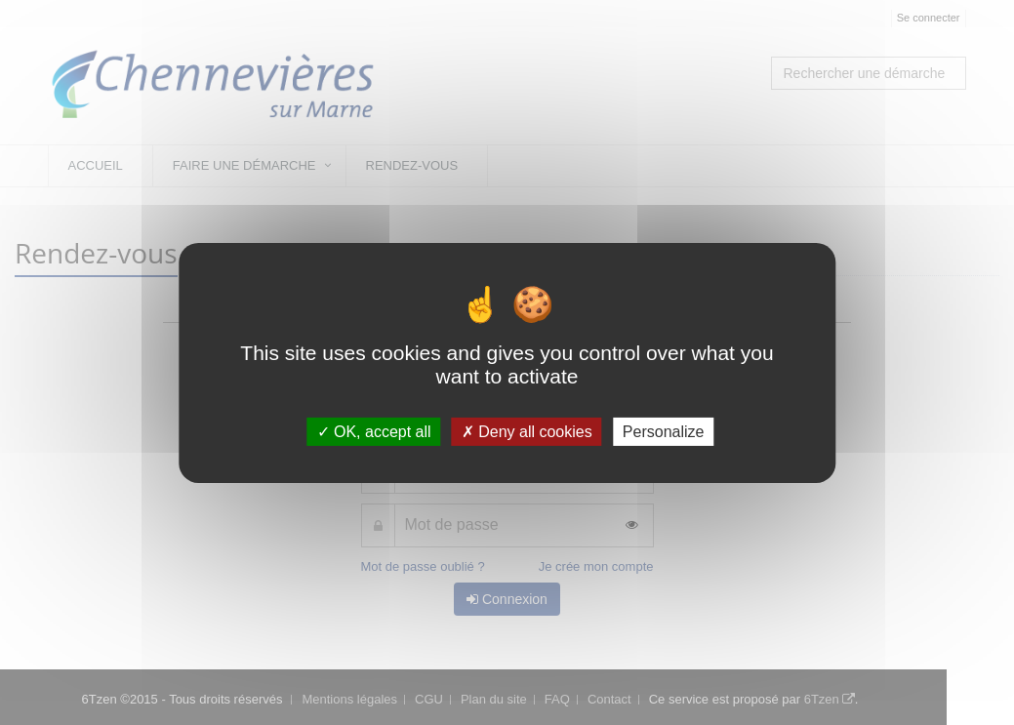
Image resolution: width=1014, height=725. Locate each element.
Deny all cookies (527, 431)
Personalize (664, 431)
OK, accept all (374, 431)
